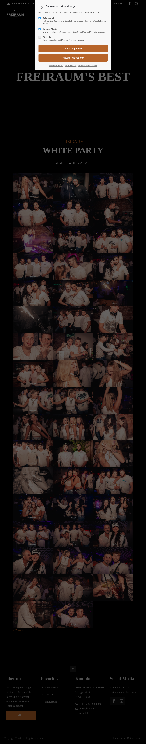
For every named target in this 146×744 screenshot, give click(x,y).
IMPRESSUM (70, 65)
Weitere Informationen (87, 65)
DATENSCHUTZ (56, 65)
